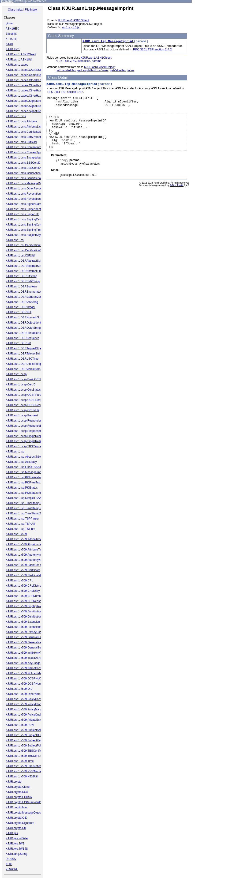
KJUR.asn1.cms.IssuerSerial (23, 178)
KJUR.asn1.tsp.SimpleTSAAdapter (27, 498)
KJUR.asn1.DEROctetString (23, 327)
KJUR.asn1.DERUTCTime (22, 358)
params (96, 61)
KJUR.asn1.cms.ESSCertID (23, 162)
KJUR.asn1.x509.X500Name (23, 771)
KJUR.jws (12, 833)
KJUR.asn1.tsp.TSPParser (22, 518)
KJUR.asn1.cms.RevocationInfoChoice (30, 193)
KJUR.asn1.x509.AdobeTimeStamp (28, 539)
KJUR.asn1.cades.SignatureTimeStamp (30, 111)
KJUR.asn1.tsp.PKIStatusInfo (24, 492)
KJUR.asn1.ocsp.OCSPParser (25, 394)
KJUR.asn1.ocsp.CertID (20, 384)
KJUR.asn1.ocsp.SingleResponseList (29, 441)
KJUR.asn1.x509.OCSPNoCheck (26, 678)
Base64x (11, 33)
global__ (11, 23)
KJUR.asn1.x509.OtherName (24, 694)
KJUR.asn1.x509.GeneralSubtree (26, 647)
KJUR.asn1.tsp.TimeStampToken (26, 513)
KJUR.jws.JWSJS (17, 848)
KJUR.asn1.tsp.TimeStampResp (26, 508)
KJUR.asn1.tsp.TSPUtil (20, 523)
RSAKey (11, 859)
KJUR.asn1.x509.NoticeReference (27, 673)
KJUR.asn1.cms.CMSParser (23, 137)
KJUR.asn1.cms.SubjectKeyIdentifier (29, 235)
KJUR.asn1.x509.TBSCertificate (26, 750)
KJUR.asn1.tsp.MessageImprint (25, 472)
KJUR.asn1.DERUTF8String (23, 364)
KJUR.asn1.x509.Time (20, 761)
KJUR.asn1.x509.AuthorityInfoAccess (29, 554)
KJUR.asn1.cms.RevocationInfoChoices (31, 198)
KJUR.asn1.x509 (16, 534)
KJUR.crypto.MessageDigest (23, 812)
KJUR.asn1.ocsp (16, 374)
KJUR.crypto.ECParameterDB (24, 802)
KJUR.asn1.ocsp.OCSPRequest (26, 400)
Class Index (15, 9)
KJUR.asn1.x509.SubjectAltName (27, 730)
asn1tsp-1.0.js (70, 27)
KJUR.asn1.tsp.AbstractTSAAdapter (28, 456)
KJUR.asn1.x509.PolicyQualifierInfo (28, 714)
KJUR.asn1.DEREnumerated (24, 291)
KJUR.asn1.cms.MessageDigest (26, 183)
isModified (84, 61)
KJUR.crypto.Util (16, 828)
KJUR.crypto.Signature (20, 823)
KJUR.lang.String (16, 853)
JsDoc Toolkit (177, 192)
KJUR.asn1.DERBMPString (23, 281)
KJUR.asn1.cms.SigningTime (24, 229)
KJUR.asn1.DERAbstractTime (24, 271)
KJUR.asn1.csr (15, 240)
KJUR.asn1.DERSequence (22, 338)
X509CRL (12, 869)
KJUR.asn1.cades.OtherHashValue (27, 95)
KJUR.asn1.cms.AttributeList (23, 126)
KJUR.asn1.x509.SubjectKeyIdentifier (29, 740)
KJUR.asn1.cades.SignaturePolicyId (28, 100)
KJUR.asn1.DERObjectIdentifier (25, 322)
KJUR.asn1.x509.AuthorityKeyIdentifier (30, 559)
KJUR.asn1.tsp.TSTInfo (20, 529)
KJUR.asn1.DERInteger (20, 307)
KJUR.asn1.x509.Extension (23, 621)
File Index (31, 9)
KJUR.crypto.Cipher (18, 786)
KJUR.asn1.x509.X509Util (22, 776)
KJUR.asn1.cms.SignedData (23, 204)
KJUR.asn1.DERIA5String (22, 302)
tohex (131, 70)
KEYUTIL (11, 39)
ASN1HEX (12, 28)
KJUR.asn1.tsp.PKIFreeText (23, 482)
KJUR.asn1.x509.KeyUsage (23, 663)
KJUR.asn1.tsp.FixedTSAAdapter (26, 467)
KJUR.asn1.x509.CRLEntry (23, 590)
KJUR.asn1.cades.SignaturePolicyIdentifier (32, 106)
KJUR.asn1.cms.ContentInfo (23, 147)
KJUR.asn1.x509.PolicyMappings (26, 709)
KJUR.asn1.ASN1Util (19, 59)
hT (62, 61)
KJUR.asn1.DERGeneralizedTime (27, 296)
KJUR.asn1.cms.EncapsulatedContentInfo (32, 157)
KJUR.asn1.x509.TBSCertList (24, 755)
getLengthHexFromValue (93, 70)
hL (57, 61)
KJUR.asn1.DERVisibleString (24, 369)
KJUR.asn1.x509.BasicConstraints (27, 565)
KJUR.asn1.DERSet (18, 343)
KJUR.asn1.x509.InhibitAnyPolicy (26, 652)
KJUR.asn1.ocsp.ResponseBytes (26, 425)
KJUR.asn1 (13, 49)
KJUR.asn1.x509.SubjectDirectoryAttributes (33, 735)
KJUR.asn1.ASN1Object (21, 54)
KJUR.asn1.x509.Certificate (23, 570)
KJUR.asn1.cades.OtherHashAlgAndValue (32, 90)
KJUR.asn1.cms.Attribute (21, 121)
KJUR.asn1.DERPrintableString (25, 333)
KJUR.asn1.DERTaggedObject (25, 348)
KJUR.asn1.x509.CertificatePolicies (28, 575)
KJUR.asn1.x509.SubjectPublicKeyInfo (30, 745)
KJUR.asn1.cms (16, 116)
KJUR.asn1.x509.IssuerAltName (26, 657)
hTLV (68, 61)
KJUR (9, 44)
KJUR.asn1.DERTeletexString (24, 353)
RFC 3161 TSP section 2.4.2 (152, 49)
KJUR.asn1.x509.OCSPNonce (25, 683)
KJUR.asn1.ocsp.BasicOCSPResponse (30, 379)
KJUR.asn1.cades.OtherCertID (25, 80)
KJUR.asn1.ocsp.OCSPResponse (27, 405)
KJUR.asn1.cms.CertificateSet (24, 131)
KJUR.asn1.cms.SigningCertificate (27, 219)
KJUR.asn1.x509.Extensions (23, 627)
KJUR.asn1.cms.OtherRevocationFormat (31, 188)
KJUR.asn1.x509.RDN (20, 725)
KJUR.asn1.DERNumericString (25, 317)
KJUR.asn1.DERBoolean (21, 286)
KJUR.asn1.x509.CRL (19, 580)
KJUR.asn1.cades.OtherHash (24, 85)
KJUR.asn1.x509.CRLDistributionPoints (30, 585)
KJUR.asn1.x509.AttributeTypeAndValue (31, 549)
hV (74, 61)
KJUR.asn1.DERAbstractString (25, 260)
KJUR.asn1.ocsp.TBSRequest (24, 446)
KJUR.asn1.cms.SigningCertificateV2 (29, 224)
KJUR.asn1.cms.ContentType (24, 152)
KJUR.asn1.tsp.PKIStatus (22, 487)
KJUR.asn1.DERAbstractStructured (28, 266)
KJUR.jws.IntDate (17, 838)
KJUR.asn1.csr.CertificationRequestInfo (30, 250)
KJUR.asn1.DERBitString (21, 276)
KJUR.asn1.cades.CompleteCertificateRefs (32, 75)
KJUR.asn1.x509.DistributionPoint (27, 611)
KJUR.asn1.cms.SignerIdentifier (25, 209)
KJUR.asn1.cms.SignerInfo (22, 214)
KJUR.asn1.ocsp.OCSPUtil (22, 410)
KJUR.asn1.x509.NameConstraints (27, 668)
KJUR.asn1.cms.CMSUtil (21, 142)
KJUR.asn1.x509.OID (19, 688)
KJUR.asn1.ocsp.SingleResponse (27, 436)
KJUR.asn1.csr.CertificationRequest (28, 245)
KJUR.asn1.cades (17, 64)
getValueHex (118, 70)
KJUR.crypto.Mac (16, 807)
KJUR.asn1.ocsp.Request (22, 415)
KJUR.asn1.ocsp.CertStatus (23, 389)
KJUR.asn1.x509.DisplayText (24, 606)
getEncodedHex (66, 70)
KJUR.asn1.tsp (15, 451)
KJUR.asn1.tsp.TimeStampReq (25, 503)
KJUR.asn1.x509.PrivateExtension (27, 719)
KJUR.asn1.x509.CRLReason (24, 601)
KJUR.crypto (13, 781)
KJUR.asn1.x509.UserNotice (23, 766)
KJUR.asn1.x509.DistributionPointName (31, 616)
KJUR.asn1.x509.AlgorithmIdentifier (28, 544)
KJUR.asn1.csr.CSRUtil (20, 255)
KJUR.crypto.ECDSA (19, 797)
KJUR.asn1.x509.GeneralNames (26, 642)
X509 (9, 864)
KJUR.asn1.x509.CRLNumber (24, 596)
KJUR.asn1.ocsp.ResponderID (25, 420)
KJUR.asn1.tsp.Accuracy (21, 461)
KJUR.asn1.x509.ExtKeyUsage (25, 632)
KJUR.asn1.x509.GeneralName (25, 637)
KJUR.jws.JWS (15, 843)
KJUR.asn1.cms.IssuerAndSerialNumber (31, 173)
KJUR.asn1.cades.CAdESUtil (24, 70)
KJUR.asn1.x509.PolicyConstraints (27, 699)
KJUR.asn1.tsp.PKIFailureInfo (24, 477)
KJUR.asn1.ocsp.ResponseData (26, 431)
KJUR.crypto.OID (16, 817)
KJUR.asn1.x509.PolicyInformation (27, 704)
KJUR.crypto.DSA (17, 792)
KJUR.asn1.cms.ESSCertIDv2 (24, 168)
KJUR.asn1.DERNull (18, 312)
